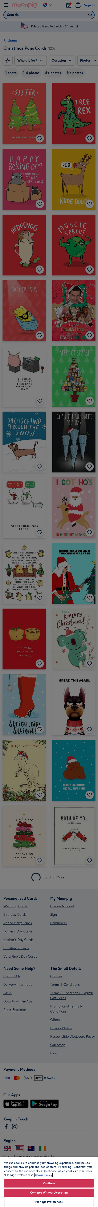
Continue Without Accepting (49, 1192)
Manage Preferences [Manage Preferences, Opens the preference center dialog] (48, 1201)
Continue (49, 1183)
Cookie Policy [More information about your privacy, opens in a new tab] (43, 1175)
